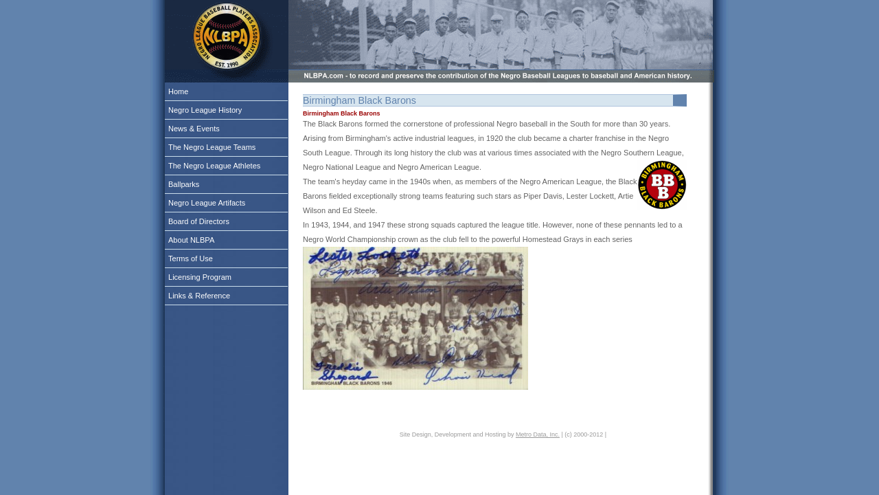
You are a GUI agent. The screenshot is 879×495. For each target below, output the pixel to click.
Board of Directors (198, 221)
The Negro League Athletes (214, 166)
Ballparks (183, 184)
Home (178, 91)
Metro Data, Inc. (538, 434)
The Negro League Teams (211, 147)
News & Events (194, 128)
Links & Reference (199, 296)
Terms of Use (190, 258)
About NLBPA (191, 240)
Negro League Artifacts (206, 203)
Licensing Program (199, 277)
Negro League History (205, 110)
